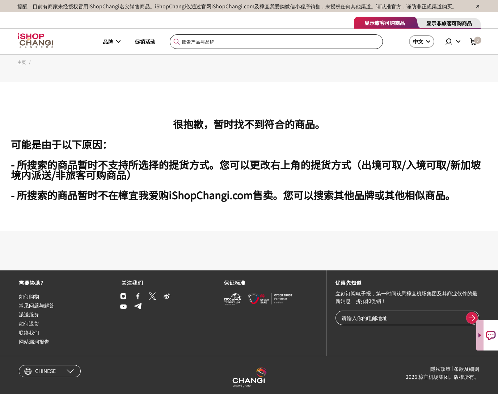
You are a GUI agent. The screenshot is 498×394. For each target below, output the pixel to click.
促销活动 (145, 41)
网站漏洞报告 (34, 341)
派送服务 (29, 314)
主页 (21, 62)
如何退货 (29, 323)
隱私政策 (440, 368)
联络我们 (29, 332)
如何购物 (29, 296)
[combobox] (276, 41)
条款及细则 (466, 368)
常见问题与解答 (36, 305)
